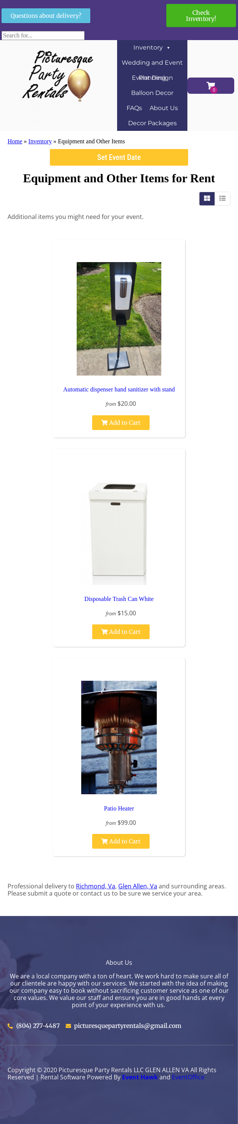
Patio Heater (119, 808)
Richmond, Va (95, 886)
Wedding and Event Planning (152, 64)
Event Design (152, 77)
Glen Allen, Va (137, 886)
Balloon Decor (152, 92)
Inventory (152, 47)
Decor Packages (152, 123)
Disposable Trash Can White (118, 599)
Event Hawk (140, 1077)
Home (15, 141)
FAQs (134, 108)
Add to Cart (121, 422)
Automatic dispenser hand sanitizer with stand (119, 389)
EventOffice (188, 1077)
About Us (164, 108)
